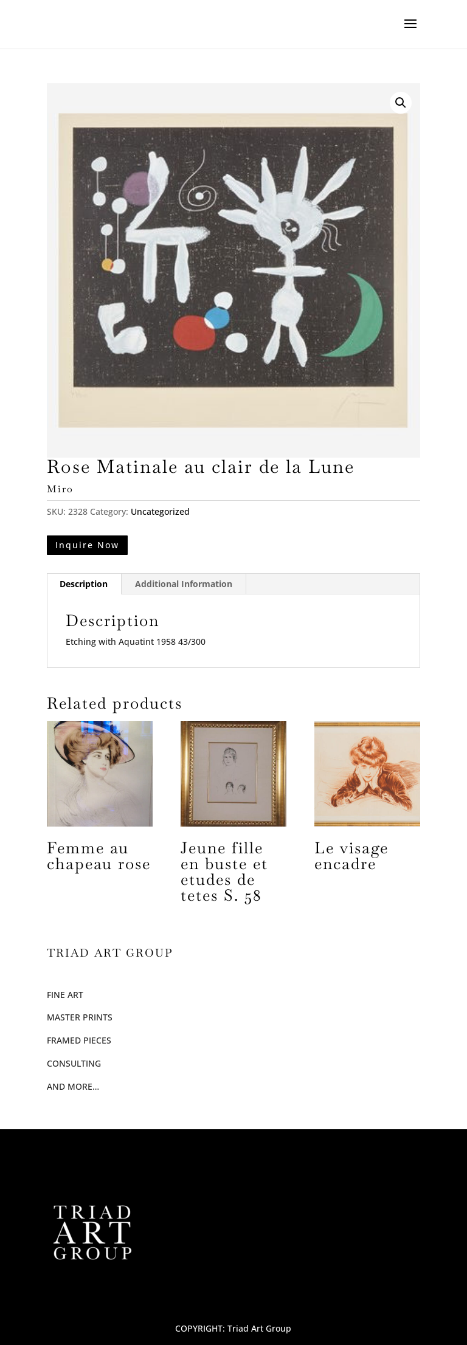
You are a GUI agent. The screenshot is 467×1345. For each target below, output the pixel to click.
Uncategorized (160, 511)
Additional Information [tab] (183, 584)
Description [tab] (84, 584)
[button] (401, 103)
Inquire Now (87, 545)
